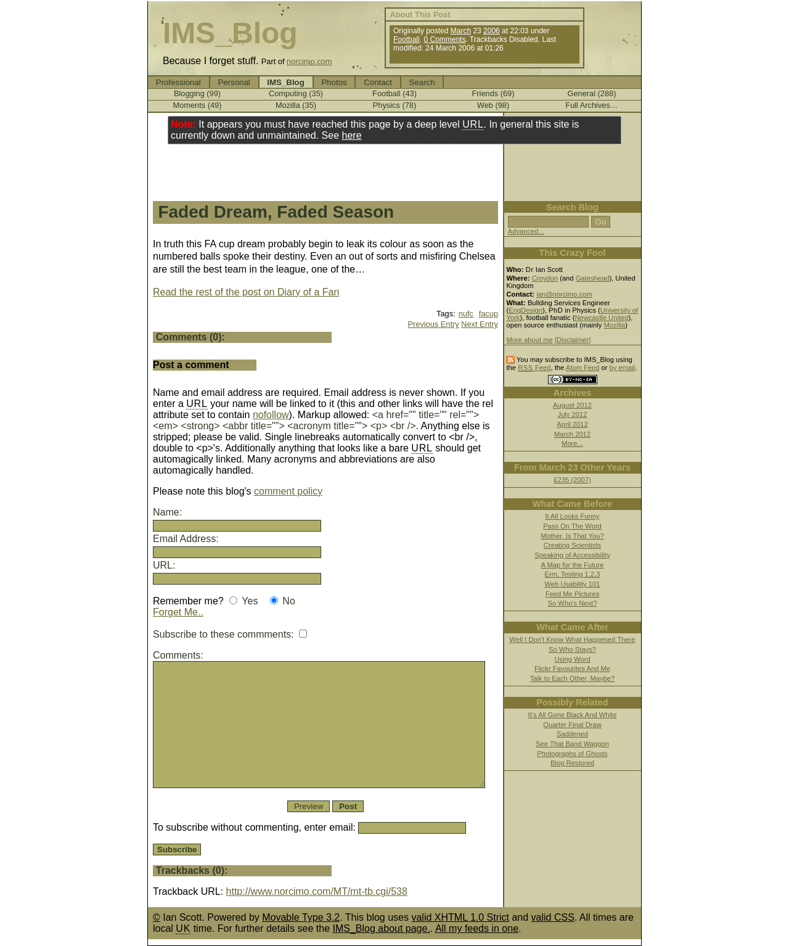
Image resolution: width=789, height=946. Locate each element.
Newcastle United (601, 317)
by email (623, 367)
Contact (378, 82)
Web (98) (493, 105)
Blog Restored (572, 763)
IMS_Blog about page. (381, 928)
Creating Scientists (572, 545)
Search (422, 82)
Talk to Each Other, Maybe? (572, 678)
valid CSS (552, 917)
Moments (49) (197, 105)
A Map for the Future (572, 565)
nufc (466, 313)
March (461, 31)
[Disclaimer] (573, 339)
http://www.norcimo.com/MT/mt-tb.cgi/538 (316, 891)
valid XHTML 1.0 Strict (460, 917)
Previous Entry (433, 324)
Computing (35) (296, 93)
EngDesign (525, 310)
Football (406, 39)
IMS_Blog (230, 33)
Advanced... (526, 231)
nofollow (271, 414)
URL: (164, 565)
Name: (167, 512)
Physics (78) (394, 105)
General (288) (592, 93)
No (288, 601)
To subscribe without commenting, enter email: (309, 827)
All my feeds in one (476, 928)
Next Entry (479, 324)
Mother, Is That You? (572, 536)
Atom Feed (583, 367)
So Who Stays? (572, 649)
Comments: (178, 655)
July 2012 (572, 414)
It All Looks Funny (572, 516)
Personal (234, 82)
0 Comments (444, 39)
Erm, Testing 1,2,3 (572, 574)
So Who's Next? (572, 603)
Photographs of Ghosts (572, 753)
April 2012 (572, 424)
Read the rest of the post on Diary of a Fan (246, 292)
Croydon (545, 278)
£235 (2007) (572, 479)
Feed (534, 368)
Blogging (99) (197, 93)
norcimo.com (309, 61)
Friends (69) (493, 93)
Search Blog (572, 207)
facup (488, 313)
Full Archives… (591, 105)
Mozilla (614, 325)
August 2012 (572, 405)
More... (572, 443)
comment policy (288, 491)
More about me (529, 339)
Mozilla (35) (296, 105)
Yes (250, 601)
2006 (491, 31)
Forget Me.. (178, 612)
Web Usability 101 (572, 584)
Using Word (572, 659)
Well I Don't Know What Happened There (573, 639)
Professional (178, 82)
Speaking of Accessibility (572, 555)
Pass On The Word (572, 526)
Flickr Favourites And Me (572, 668)
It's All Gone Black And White (572, 714)
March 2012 (572, 434)
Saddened (572, 734)
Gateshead (593, 278)
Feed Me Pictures (573, 594)
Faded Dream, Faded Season (276, 211)
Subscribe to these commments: (230, 634)
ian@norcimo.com (564, 294)
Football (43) (394, 93)
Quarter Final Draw (572, 724)
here (352, 135)
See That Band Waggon (572, 743)
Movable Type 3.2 (301, 917)
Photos (333, 82)
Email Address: (186, 538)
